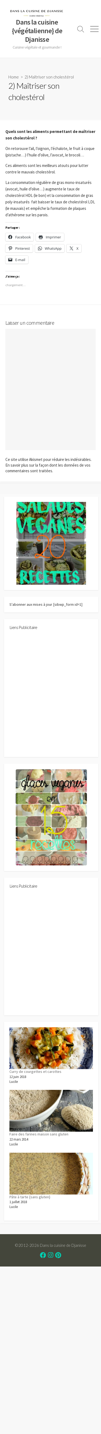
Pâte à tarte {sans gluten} (29, 1197)
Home (13, 76)
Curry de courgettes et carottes (35, 1071)
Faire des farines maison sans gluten (38, 1134)
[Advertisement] (50, 695)
